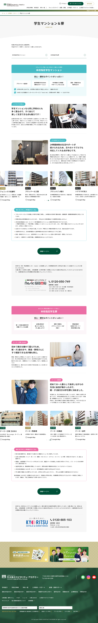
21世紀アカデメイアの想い (46, 598)
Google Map (6, 200)
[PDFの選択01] (19, 607)
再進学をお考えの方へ (45, 592)
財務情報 (30, 600)
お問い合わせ (33, 598)
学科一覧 (25, 587)
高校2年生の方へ (19, 592)
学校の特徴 (15, 587)
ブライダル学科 (57, 611)
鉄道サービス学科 (46, 611)
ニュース (24, 598)
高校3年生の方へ (31, 592)
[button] (11, 186)
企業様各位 (74, 592)
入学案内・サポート (38, 587)
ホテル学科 (67, 611)
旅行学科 (76, 611)
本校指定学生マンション (29, 55)
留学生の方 (57, 592)
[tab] (44, 200)
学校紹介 (5, 587)
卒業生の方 (83, 592)
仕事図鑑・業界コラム (8, 598)
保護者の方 (66, 592)
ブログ (18, 598)
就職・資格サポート (55, 587)
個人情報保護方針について (19, 600)
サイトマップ (5, 600)
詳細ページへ (44, 251)
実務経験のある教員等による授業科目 (29, 611)
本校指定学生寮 (68, 55)
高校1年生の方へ (7, 592)
